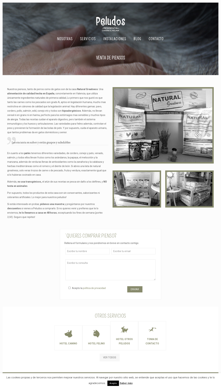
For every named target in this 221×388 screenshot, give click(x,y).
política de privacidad (94, 288)
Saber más (126, 383)
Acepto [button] (113, 383)
